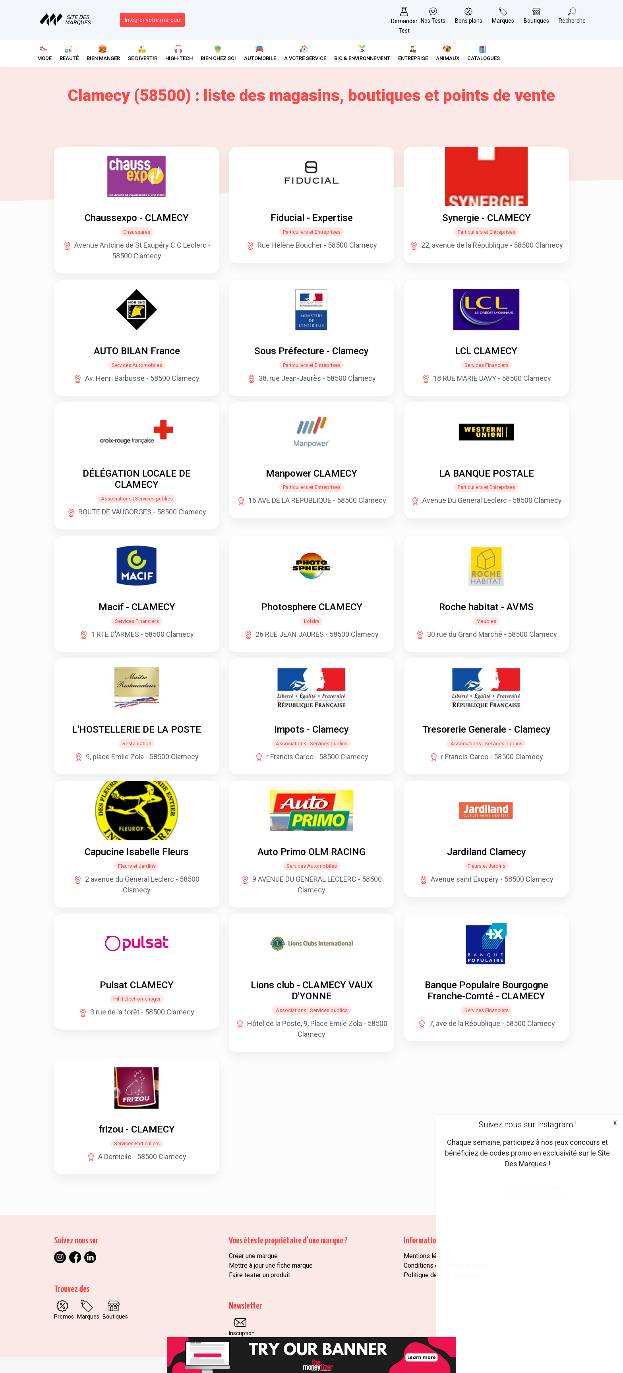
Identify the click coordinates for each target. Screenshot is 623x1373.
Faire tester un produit (259, 1275)
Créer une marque (253, 1256)
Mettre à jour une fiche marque (271, 1265)
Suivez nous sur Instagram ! (528, 1124)
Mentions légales (428, 1256)
